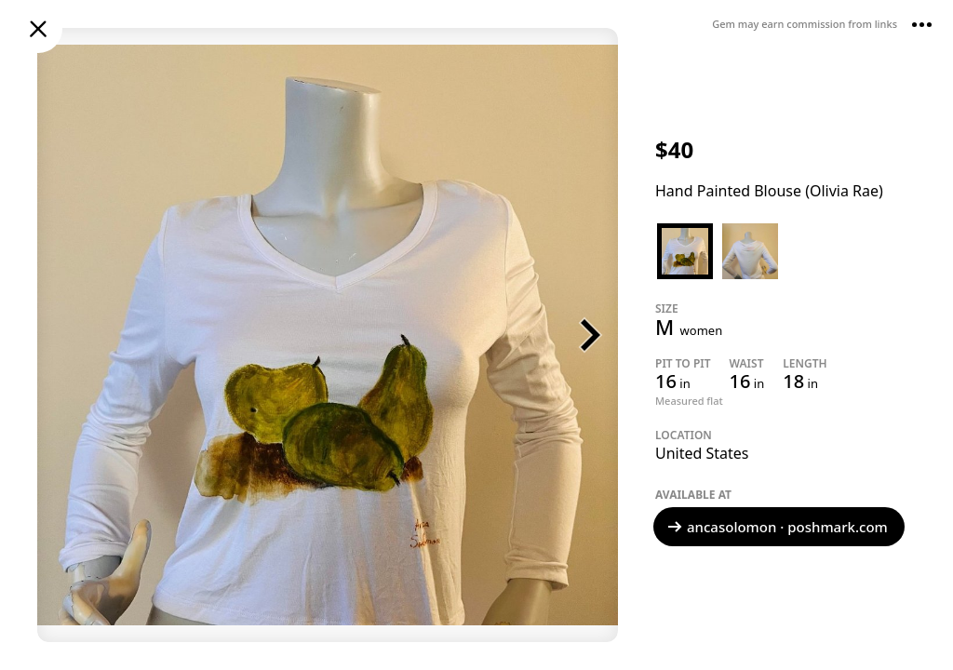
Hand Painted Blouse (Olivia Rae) (769, 191)
